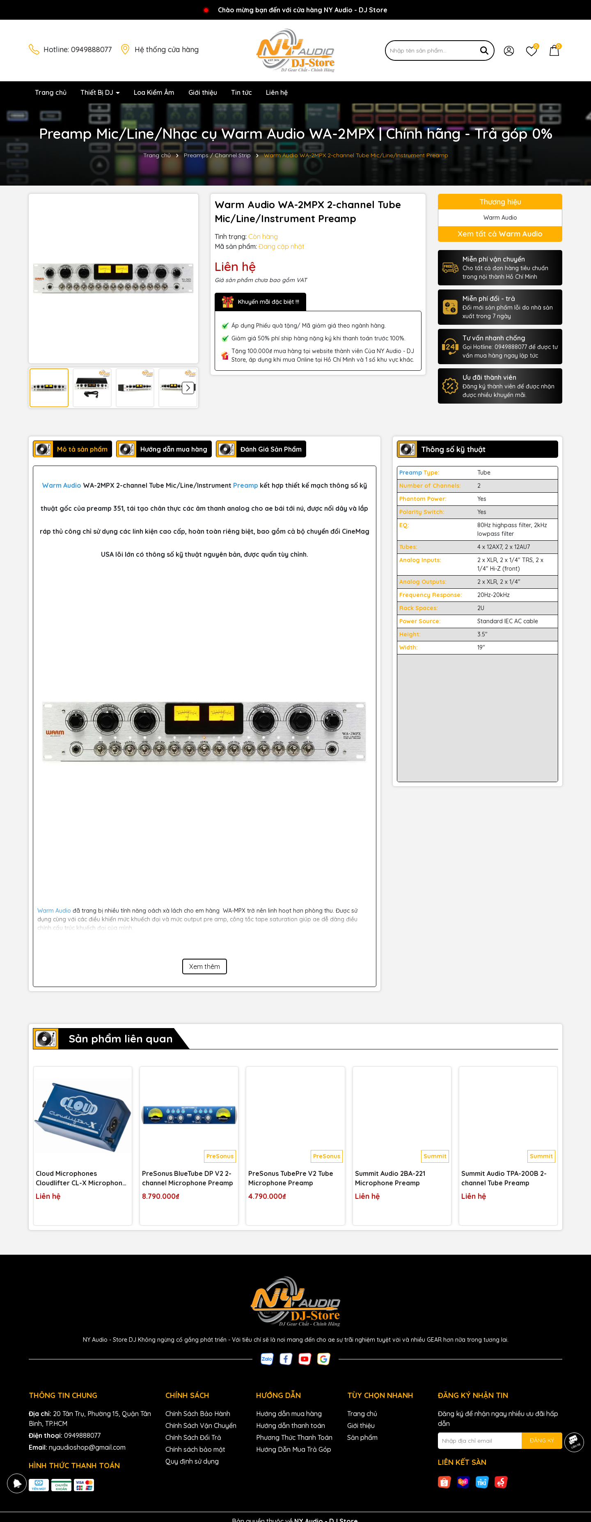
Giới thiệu (202, 92)
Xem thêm (204, 966)
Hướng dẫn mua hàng (289, 1414)
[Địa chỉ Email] (500, 1440)
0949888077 (91, 49)
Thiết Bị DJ (97, 92)
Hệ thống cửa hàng (167, 49)
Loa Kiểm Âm (154, 92)
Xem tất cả (500, 234)
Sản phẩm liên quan (121, 1038)
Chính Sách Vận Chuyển (200, 1425)
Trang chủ (50, 92)
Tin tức (241, 92)
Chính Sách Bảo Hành (197, 1414)
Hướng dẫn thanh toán (290, 1425)
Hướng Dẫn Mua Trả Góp (293, 1449)
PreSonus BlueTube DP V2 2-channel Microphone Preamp (187, 1178)
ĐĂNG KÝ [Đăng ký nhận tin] (542, 1440)
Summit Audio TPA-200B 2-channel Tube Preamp (504, 1178)
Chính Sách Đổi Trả (193, 1437)
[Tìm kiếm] (484, 50)
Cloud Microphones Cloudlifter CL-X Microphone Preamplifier (81, 1178)
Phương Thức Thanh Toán (294, 1437)
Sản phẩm (362, 1437)
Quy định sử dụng (192, 1461)
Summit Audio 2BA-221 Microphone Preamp (390, 1178)
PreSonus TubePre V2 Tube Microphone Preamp (290, 1178)
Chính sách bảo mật (195, 1449)
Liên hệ (277, 92)
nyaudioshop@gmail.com (87, 1447)
